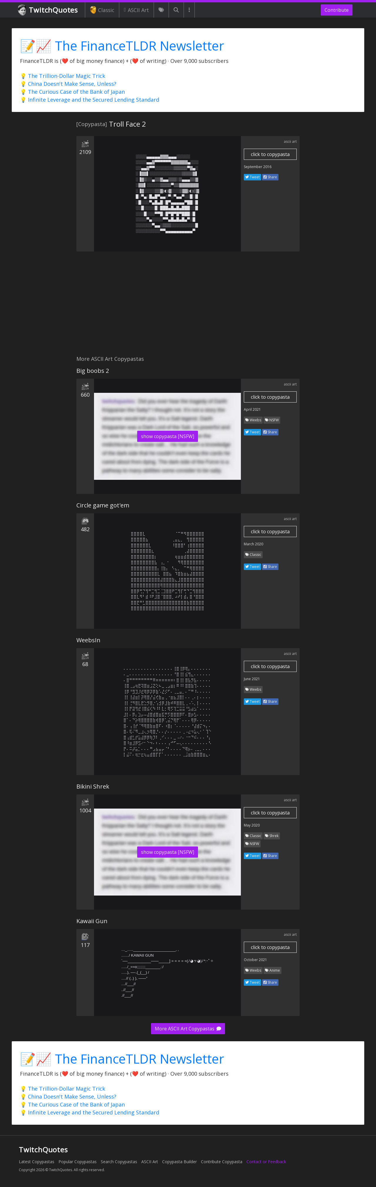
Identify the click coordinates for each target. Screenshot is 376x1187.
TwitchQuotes (48, 10)
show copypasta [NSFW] (167, 436)
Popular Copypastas (77, 1161)
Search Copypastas (119, 1161)
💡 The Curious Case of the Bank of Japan (72, 91)
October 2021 (255, 959)
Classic (102, 10)
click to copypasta (270, 154)
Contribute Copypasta (221, 1161)
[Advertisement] (188, 307)
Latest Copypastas (36, 1161)
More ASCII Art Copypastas (188, 1028)
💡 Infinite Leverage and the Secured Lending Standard (89, 99)
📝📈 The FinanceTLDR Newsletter (122, 45)
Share (270, 177)
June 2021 (252, 678)
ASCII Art (136, 10)
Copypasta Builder (179, 1161)
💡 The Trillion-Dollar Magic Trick (62, 75)
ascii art (290, 141)
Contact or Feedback (266, 1161)
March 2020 (253, 543)
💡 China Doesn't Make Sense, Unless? (68, 83)
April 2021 (252, 409)
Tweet (252, 177)
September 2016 (257, 166)
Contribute (337, 10)
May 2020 (252, 825)
